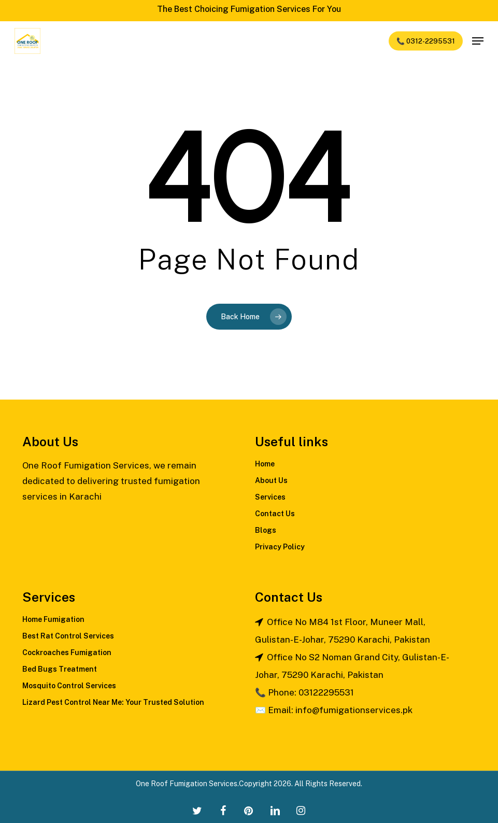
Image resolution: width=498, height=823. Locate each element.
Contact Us (275, 513)
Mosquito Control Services (69, 686)
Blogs (265, 530)
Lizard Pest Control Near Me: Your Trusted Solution (113, 702)
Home (265, 464)
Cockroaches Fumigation (66, 652)
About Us (271, 480)
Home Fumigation (53, 619)
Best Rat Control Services (68, 636)
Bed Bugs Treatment (59, 669)
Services (270, 497)
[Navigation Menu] (477, 41)
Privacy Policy (280, 547)
